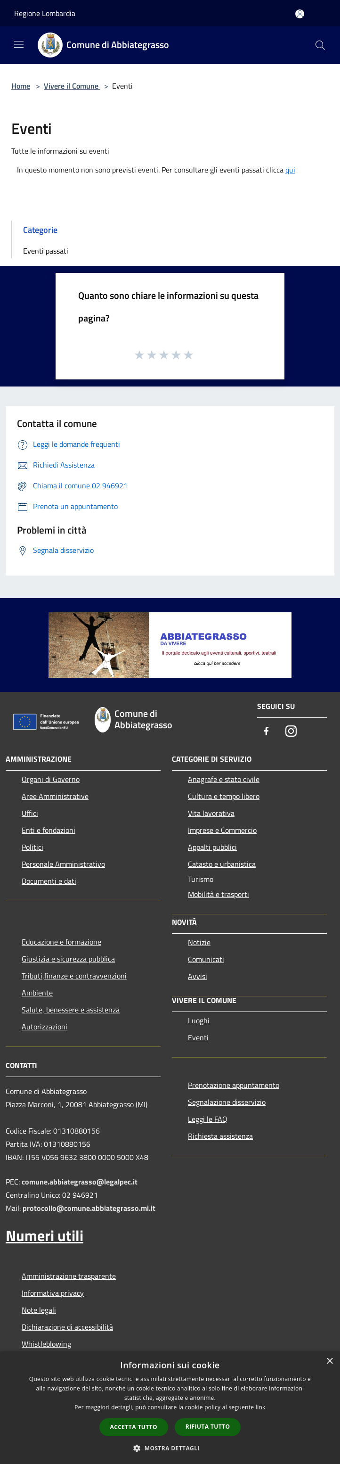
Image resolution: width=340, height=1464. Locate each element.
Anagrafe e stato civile (223, 779)
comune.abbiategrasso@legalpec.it (80, 1181)
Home (20, 85)
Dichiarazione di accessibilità (67, 1326)
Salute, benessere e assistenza (71, 1009)
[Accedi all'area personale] (300, 14)
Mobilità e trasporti (218, 894)
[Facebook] (266, 732)
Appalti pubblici (212, 847)
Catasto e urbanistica (222, 864)
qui (290, 169)
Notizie (199, 942)
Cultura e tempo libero (223, 796)
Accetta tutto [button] (133, 1427)
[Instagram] (291, 732)
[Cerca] (320, 45)
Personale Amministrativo (63, 864)
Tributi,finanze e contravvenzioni (74, 975)
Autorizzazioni (44, 1026)
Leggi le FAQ (207, 1119)
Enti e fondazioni (48, 830)
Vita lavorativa (211, 813)
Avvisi (197, 976)
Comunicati (206, 959)
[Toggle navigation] (18, 44)
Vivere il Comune (72, 85)
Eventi (198, 1037)
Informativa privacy (53, 1293)
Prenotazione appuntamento (233, 1085)
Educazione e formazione (61, 941)
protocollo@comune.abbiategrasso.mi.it (89, 1208)
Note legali (39, 1310)
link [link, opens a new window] (261, 1407)
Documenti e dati (49, 881)
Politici (32, 847)
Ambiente (37, 992)
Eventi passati (45, 250)
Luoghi (199, 1020)
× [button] (329, 1361)
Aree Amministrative (55, 796)
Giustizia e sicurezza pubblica (68, 958)
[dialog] (170, 1407)
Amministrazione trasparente (69, 1276)
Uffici (30, 813)
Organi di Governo (51, 779)
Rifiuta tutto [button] (208, 1427)
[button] (170, 1448)
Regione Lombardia (44, 13)
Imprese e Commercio (222, 830)
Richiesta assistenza (220, 1136)
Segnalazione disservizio (227, 1102)
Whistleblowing (46, 1343)
